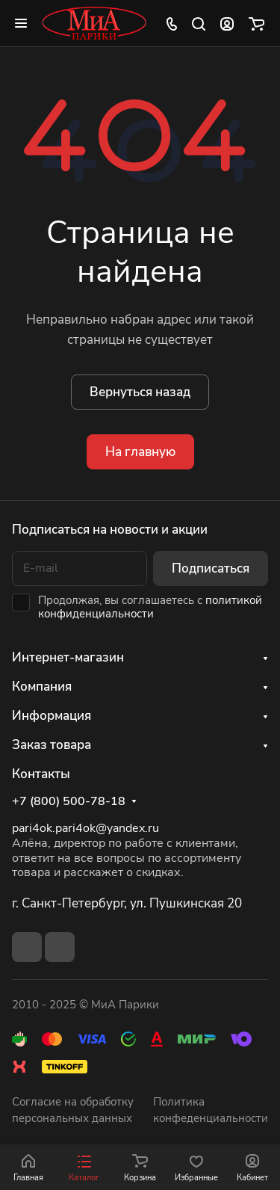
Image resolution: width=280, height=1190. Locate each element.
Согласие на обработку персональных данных (73, 1110)
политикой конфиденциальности (150, 607)
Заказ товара (51, 744)
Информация (51, 715)
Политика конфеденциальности (210, 1110)
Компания (42, 686)
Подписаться (210, 568)
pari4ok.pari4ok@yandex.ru (85, 828)
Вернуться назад (140, 392)
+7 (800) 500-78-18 (68, 802)
